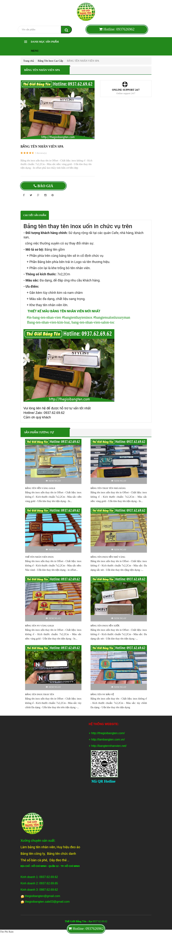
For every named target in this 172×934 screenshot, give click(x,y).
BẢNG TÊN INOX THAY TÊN (39, 694)
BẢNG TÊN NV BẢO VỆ (102, 694)
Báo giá (43, 186)
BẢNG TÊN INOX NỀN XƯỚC (105, 625)
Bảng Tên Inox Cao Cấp (50, 60)
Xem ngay (53, 480)
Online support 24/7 (126, 90)
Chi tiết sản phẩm (34, 215)
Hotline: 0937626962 (117, 29)
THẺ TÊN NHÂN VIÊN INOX (39, 557)
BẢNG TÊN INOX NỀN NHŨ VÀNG (108, 557)
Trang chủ (28, 60)
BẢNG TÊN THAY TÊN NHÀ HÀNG (108, 488)
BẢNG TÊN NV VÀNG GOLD (39, 625)
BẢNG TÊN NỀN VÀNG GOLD (40, 488)
